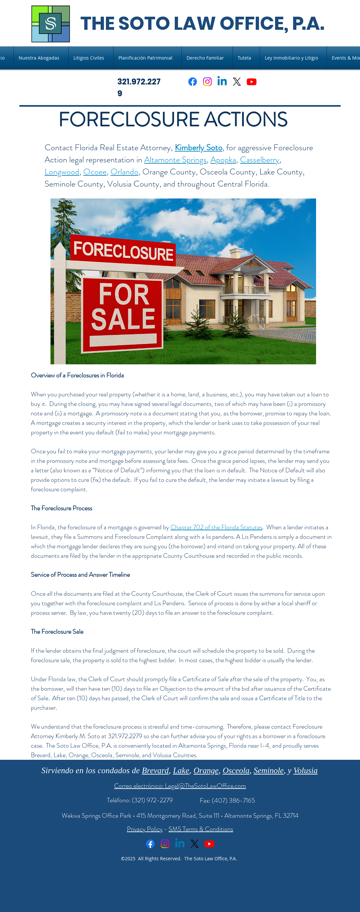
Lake (181, 770)
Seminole (269, 770)
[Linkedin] (222, 81)
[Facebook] (192, 81)
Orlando (124, 172)
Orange (205, 770)
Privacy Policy (145, 829)
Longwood (62, 172)
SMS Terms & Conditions (201, 829)
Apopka (223, 160)
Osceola (236, 770)
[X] (237, 81)
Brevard (155, 770)
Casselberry (259, 160)
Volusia (305, 770)
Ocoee (95, 172)
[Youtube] (251, 81)
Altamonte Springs (175, 160)
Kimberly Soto (198, 147)
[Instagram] (207, 81)
